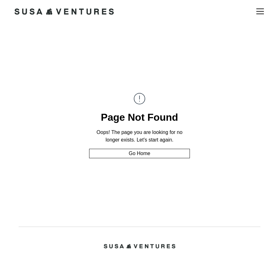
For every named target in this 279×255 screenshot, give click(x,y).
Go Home (139, 153)
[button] (259, 11)
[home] (64, 11)
